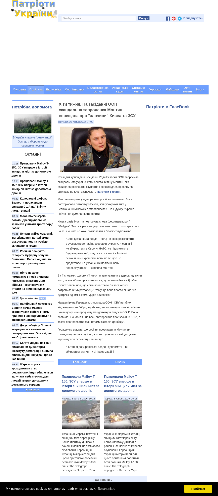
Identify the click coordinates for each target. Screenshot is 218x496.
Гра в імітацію (29, 298)
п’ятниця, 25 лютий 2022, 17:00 (75, 122)
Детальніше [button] (106, 488)
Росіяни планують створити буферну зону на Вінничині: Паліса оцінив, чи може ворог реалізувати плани (32, 259)
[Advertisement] (109, 54)
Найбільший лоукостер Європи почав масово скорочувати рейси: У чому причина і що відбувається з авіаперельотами (32, 311)
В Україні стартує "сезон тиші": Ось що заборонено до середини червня (32, 141)
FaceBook (80, 362)
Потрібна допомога (32, 107)
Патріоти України (108, 191)
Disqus (120, 362)
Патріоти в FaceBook (168, 106)
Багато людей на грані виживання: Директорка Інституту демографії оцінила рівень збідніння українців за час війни (32, 351)
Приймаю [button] (198, 488)
